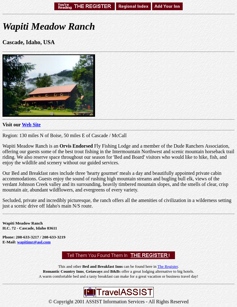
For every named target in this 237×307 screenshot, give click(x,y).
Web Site (31, 124)
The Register (167, 266)
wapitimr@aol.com (34, 242)
